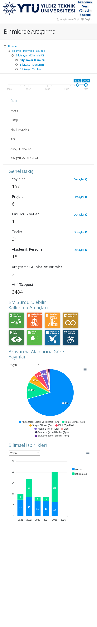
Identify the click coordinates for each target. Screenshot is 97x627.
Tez (13, 139)
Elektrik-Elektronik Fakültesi (29, 51)
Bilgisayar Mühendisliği (30, 55)
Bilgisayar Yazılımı (30, 69)
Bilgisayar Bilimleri (32, 60)
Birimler (13, 46)
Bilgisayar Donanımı (32, 64)
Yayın (14, 110)
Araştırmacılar (22, 149)
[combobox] (24, 364)
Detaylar (80, 179)
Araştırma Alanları (25, 158)
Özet (14, 101)
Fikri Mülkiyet (21, 129)
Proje (14, 120)
